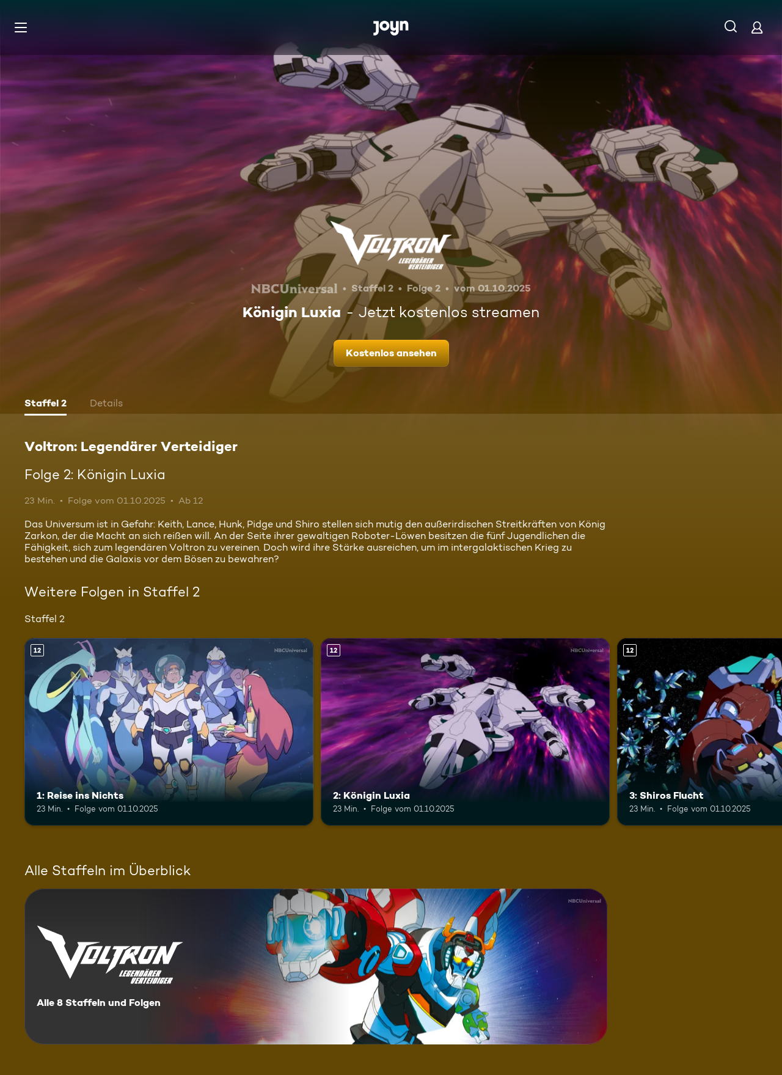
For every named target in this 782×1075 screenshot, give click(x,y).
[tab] (45, 405)
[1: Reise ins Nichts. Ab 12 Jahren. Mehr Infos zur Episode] (168, 732)
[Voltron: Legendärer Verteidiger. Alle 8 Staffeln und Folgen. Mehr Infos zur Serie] (315, 966)
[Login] (757, 27)
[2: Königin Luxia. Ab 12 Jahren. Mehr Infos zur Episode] (465, 732)
